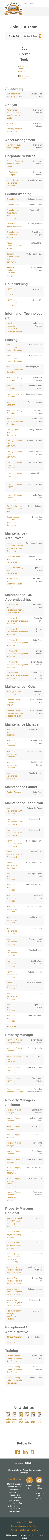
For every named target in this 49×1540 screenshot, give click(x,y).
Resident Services (18, 1526)
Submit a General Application (22, 69)
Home (18, 1522)
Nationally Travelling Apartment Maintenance (15, 559)
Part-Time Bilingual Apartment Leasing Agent (14, 508)
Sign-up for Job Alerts (23, 77)
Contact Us (29, 1483)
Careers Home (30, 3)
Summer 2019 (14, 1419)
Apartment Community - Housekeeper (12, 291)
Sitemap (35, 1530)
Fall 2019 (21, 1419)
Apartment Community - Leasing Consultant (14, 347)
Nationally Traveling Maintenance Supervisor (15, 183)
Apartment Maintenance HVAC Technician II (15, 821)
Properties (28, 1522)
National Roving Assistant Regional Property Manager (14, 1270)
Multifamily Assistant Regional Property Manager (15, 1234)
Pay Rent (33, 1526)
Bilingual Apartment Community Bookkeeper (14, 1339)
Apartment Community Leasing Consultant (15, 369)
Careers (13, 1530)
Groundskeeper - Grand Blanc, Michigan (13, 234)
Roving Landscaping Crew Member (14, 245)
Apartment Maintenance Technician (12, 876)
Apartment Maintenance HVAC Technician (15, 811)
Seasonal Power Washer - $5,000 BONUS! (13, 702)
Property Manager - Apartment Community (14, 1059)
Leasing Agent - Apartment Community (13, 432)
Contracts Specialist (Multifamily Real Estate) (15, 164)
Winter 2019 (27, 1419)
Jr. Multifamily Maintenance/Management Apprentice (17, 621)
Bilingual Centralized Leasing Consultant (15, 421)
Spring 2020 (33, 1419)
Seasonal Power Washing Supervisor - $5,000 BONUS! (15, 713)
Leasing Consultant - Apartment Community (14, 443)
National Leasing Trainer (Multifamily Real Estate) (14, 1358)
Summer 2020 (40, 1419)
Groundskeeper (13, 199)
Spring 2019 (8, 1419)
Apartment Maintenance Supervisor (12, 732)
